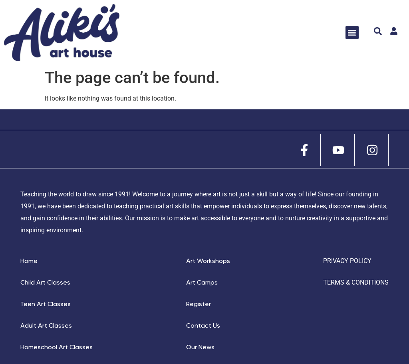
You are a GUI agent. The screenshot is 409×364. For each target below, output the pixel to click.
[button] (352, 32)
